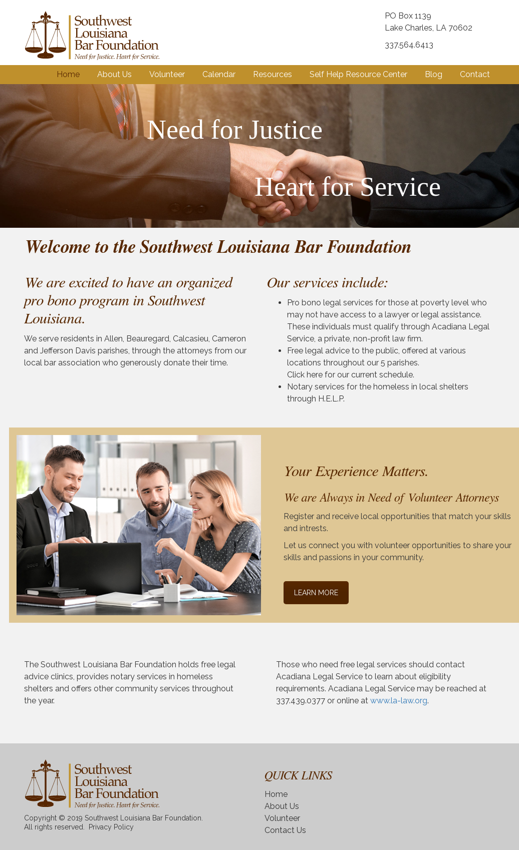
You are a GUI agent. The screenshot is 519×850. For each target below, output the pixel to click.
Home (68, 74)
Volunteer (167, 74)
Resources (272, 74)
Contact (475, 74)
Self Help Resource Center (358, 74)
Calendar (218, 74)
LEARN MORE (316, 593)
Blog (433, 74)
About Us (114, 74)
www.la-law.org (398, 700)
